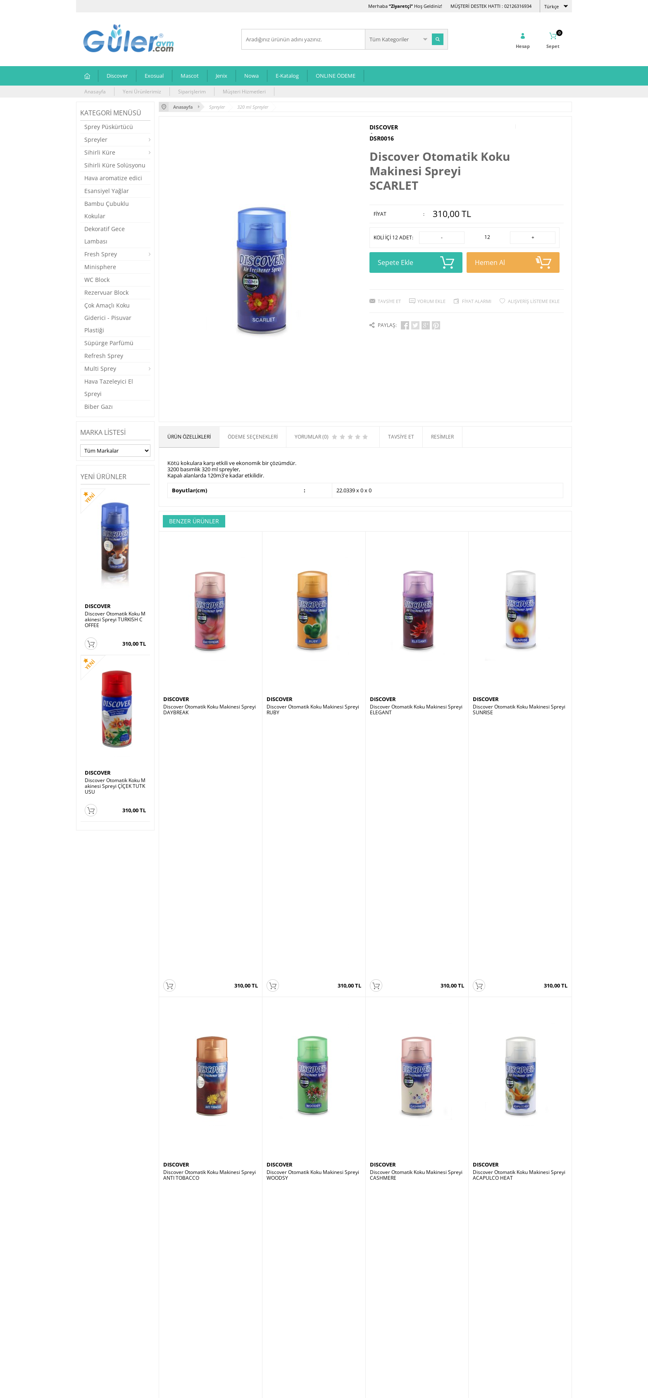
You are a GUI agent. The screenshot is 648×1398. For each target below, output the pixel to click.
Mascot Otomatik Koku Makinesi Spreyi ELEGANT (210, 1131)
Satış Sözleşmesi (182, 1306)
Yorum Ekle (431, 301)
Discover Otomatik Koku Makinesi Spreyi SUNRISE (519, 710)
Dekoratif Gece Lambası (104, 235)
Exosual (154, 75)
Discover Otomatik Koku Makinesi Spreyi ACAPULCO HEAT (519, 920)
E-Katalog (287, 75)
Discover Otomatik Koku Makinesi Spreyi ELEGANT (416, 710)
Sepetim (254, 1319)
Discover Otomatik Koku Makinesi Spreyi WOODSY (313, 920)
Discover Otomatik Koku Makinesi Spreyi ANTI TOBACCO (209, 920)
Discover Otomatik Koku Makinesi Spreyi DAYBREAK (209, 710)
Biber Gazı (98, 406)
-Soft (280, 1387)
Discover (117, 75)
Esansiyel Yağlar (106, 191)
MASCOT (174, 1120)
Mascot (190, 75)
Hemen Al (513, 262)
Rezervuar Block (106, 292)
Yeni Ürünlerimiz (142, 91)
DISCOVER (98, 606)
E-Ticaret (298, 1387)
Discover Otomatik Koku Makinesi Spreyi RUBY (313, 710)
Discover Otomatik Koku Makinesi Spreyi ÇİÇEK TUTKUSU (115, 786)
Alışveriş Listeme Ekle (534, 301)
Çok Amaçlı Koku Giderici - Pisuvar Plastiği (107, 317)
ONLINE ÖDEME (335, 75)
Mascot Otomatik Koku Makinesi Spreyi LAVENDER (313, 1131)
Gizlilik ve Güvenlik (184, 1331)
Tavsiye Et (389, 301)
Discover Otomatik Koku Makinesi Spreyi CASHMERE (416, 920)
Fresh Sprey (100, 254)
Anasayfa (95, 91)
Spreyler (95, 139)
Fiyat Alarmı (476, 301)
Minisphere (100, 267)
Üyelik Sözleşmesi (183, 1294)
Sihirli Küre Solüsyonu (114, 165)
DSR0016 (381, 138)
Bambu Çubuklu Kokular (106, 210)
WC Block (97, 280)
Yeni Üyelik (340, 1282)
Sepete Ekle (416, 262)
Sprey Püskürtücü (108, 127)
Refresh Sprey (103, 356)
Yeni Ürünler (259, 1294)
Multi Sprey (100, 368)
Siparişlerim (192, 91)
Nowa (251, 75)
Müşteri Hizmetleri (244, 91)
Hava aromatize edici (113, 178)
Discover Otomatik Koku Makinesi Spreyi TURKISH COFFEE (115, 619)
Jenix (221, 75)
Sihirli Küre (99, 152)
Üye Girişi (339, 1294)
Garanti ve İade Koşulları (191, 1319)
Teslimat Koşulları (183, 1282)
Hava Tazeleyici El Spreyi (108, 387)
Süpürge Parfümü (108, 343)
